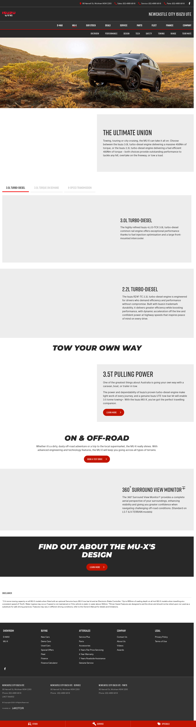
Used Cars (45, 646)
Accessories (84, 646)
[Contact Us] (95, 3)
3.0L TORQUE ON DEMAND (46, 188)
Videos (120, 646)
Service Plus (84, 637)
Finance (169, 25)
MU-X (5, 641)
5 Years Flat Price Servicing (91, 650)
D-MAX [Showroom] (60, 25)
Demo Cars (46, 641)
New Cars (45, 637)
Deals (108, 25)
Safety (149, 33)
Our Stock (91, 25)
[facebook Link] (189, 3)
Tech (138, 33)
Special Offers (47, 650)
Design (126, 33)
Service (123, 25)
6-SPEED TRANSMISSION (80, 188)
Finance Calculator (49, 663)
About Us (121, 641)
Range (173, 33)
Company (187, 25)
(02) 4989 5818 (15, 693)
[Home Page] (8, 14)
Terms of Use (161, 641)
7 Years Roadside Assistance (92, 658)
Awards (120, 650)
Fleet (154, 25)
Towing (161, 33)
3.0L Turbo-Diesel (15, 188)
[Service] (98, 724)
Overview (95, 33)
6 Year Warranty (86, 654)
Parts (139, 25)
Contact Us (122, 637)
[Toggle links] (13, 708)
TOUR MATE (186, 33)
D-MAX (6, 637)
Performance (111, 33)
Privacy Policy (161, 637)
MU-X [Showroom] (74, 25)
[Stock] (32, 724)
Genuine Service (86, 663)
